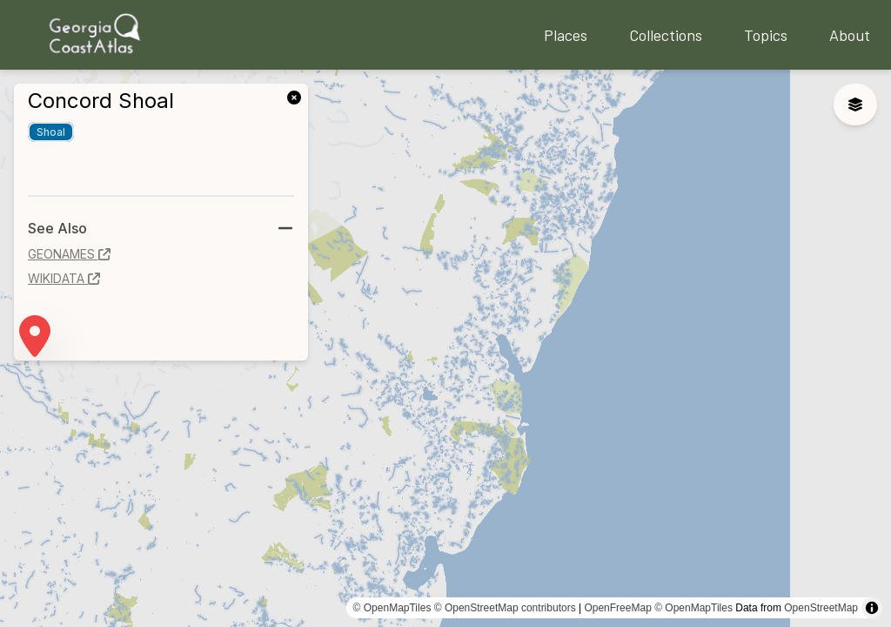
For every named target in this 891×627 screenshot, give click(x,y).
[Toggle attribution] (871, 607)
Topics (765, 34)
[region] (445, 348)
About (849, 34)
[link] (297, 96)
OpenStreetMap (821, 608)
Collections (665, 34)
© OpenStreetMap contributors (505, 608)
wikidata (64, 278)
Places (565, 34)
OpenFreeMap (617, 608)
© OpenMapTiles (392, 608)
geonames (69, 253)
